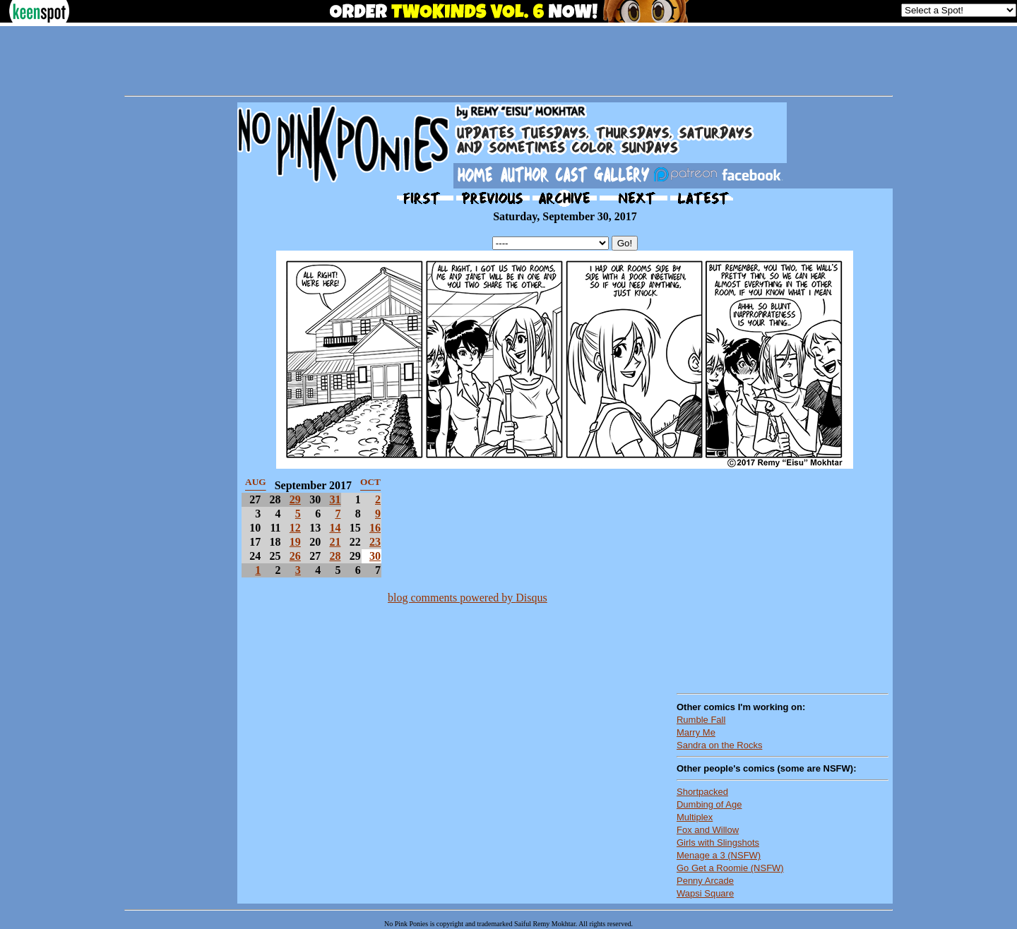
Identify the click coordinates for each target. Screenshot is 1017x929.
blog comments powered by (467, 598)
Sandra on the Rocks (719, 745)
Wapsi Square (705, 893)
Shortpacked (702, 791)
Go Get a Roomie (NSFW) (730, 868)
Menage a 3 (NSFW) (719, 855)
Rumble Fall (701, 719)
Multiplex (695, 817)
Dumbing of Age (709, 804)
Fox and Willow (708, 830)
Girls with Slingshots (718, 842)
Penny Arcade (705, 880)
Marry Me (696, 732)
